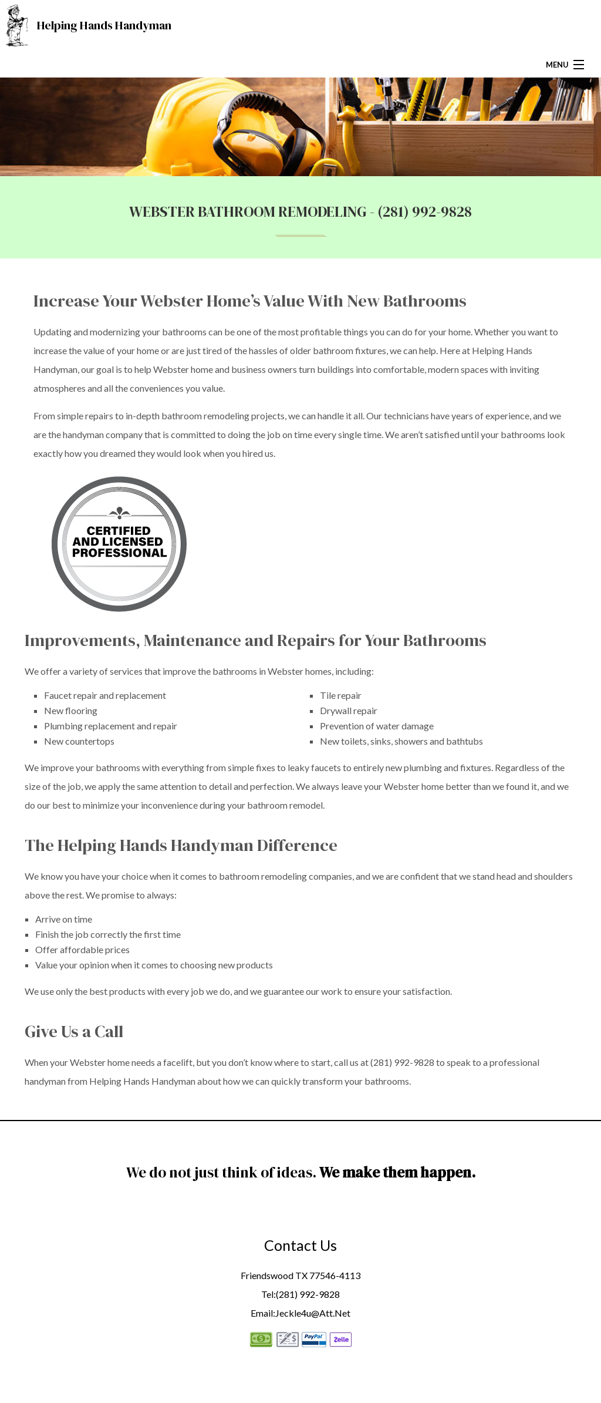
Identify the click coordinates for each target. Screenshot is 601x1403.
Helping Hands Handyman (104, 25)
